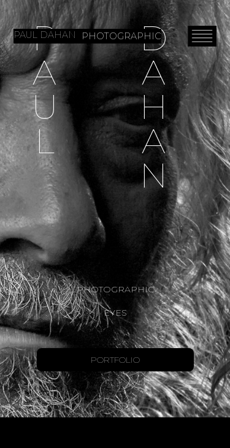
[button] (202, 36)
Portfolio (115, 359)
